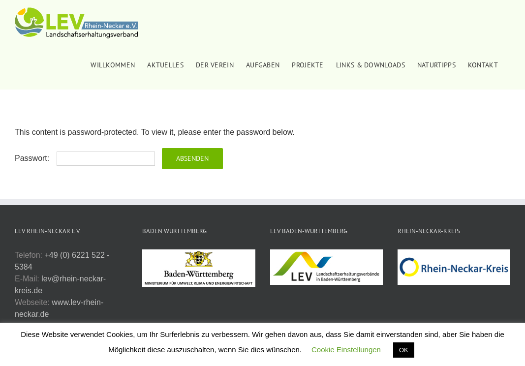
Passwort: (85, 158)
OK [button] (403, 350)
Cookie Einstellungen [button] (346, 349)
